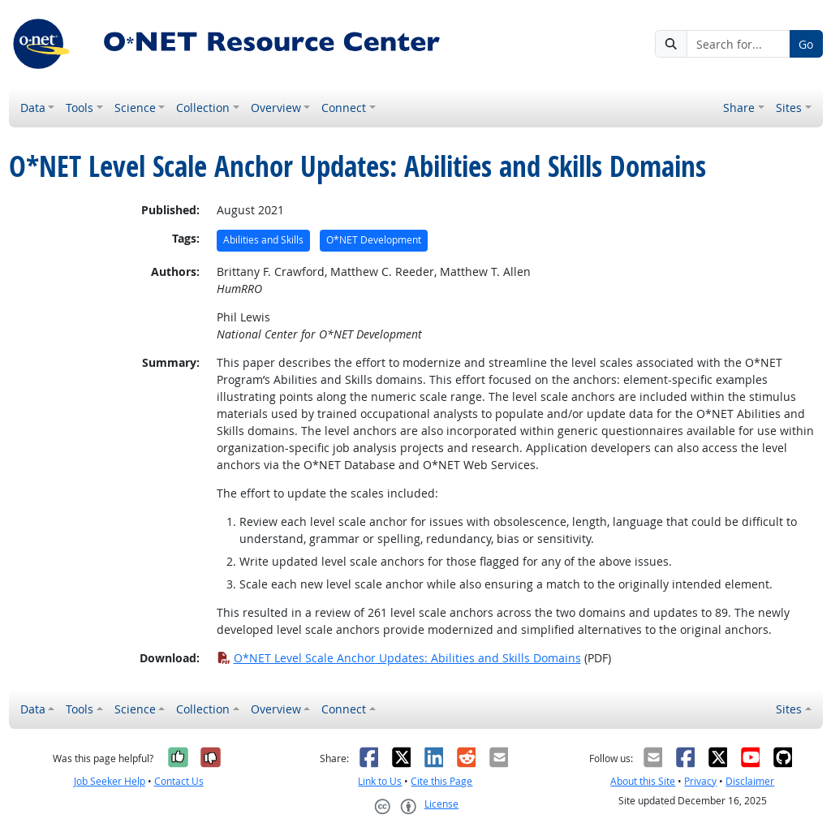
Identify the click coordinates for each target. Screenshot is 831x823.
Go (806, 44)
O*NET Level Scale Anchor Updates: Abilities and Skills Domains (399, 658)
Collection (203, 107)
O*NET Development (373, 240)
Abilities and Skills (263, 240)
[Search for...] (738, 44)
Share (739, 107)
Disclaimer (750, 781)
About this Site (642, 781)
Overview (276, 107)
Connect (343, 107)
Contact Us (179, 781)
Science (135, 107)
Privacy (700, 781)
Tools (79, 107)
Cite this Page (441, 781)
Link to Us (380, 781)
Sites (789, 107)
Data (32, 107)
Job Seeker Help (109, 781)
